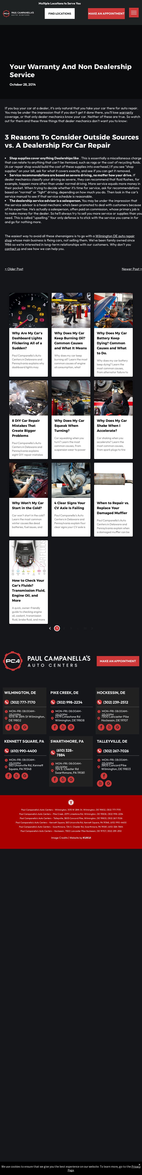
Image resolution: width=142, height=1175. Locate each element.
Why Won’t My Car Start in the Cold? (28, 505)
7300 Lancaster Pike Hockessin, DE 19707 (115, 718)
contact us (12, 249)
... (78, 628)
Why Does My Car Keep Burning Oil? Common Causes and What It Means (70, 340)
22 (85, 628)
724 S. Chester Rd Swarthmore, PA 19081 (70, 770)
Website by (76, 837)
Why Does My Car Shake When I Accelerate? (112, 426)
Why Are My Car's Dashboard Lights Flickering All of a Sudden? (27, 340)
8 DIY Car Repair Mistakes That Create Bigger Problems (26, 428)
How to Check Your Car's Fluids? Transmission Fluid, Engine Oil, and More (28, 591)
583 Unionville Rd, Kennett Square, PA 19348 (26, 767)
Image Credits (59, 837)
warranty (126, 112)
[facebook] (8, 728)
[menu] (134, 12)
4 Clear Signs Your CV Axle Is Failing (69, 505)
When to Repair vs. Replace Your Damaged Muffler (113, 508)
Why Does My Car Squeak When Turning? (69, 426)
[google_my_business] (24, 728)
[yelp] (16, 728)
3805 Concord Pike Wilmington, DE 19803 (116, 767)
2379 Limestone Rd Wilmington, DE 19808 (69, 718)
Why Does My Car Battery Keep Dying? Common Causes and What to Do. (112, 343)
